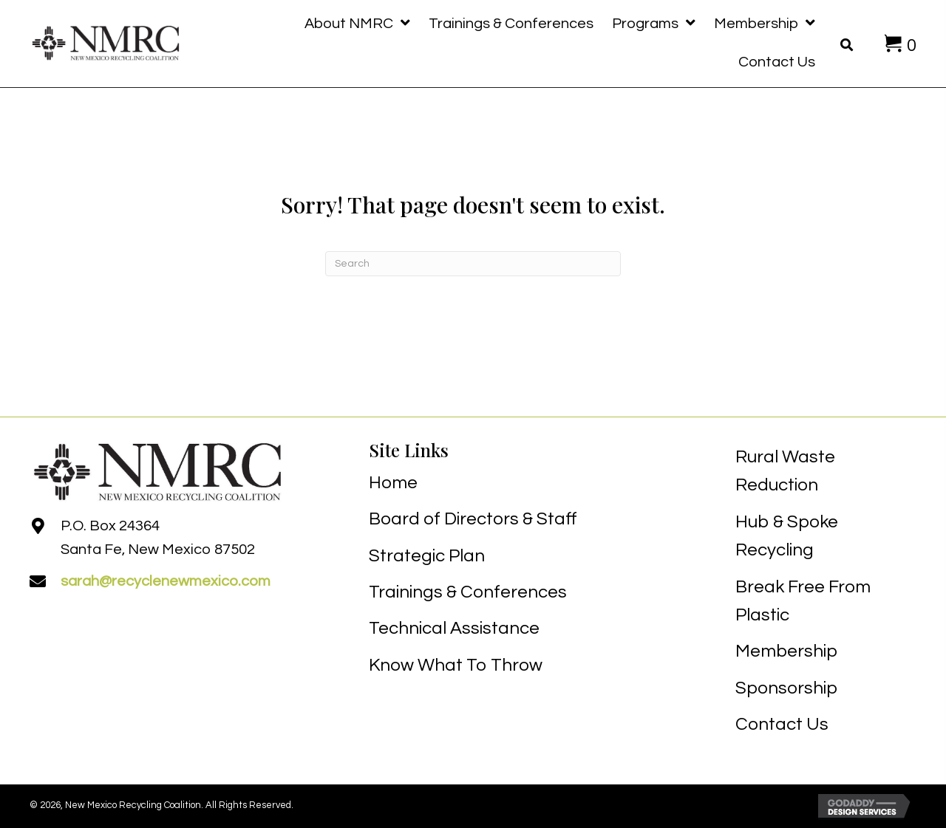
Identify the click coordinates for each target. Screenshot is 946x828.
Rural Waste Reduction (785, 471)
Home (393, 482)
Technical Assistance (454, 628)
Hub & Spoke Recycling (786, 536)
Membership (786, 651)
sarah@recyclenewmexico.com (165, 581)
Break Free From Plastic (803, 601)
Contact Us (781, 724)
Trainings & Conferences (468, 592)
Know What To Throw (455, 665)
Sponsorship (786, 688)
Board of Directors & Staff (473, 519)
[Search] (473, 263)
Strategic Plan (427, 556)
